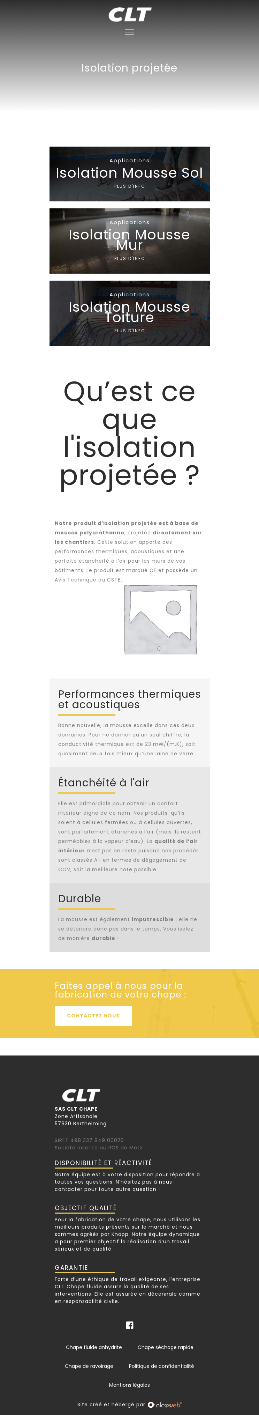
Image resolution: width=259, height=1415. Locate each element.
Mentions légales (129, 1384)
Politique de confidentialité (161, 1366)
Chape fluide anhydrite (94, 1347)
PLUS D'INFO (129, 186)
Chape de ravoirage (89, 1366)
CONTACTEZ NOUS (93, 1015)
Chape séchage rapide (165, 1347)
